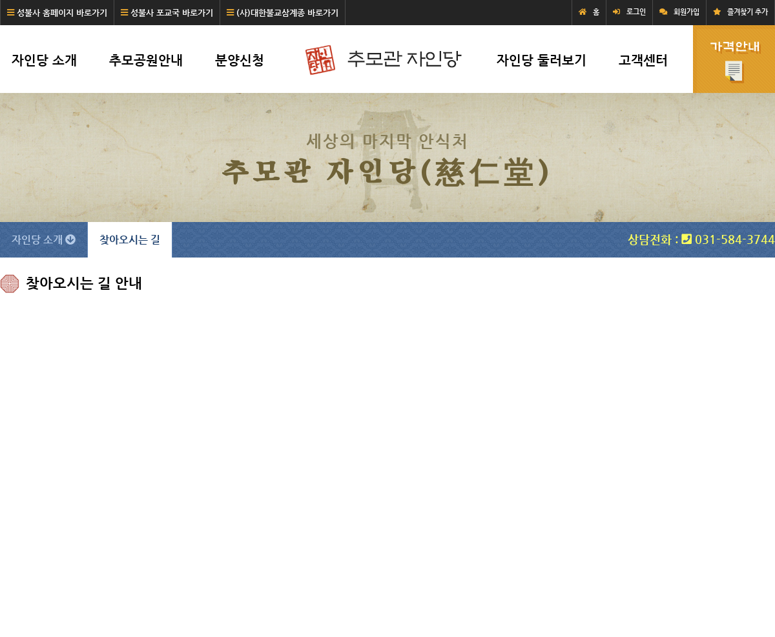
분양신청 (239, 60)
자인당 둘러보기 (541, 60)
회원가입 (686, 12)
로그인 (636, 12)
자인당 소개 (44, 60)
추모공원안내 (146, 60)
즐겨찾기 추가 (747, 12)
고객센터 (643, 60)
